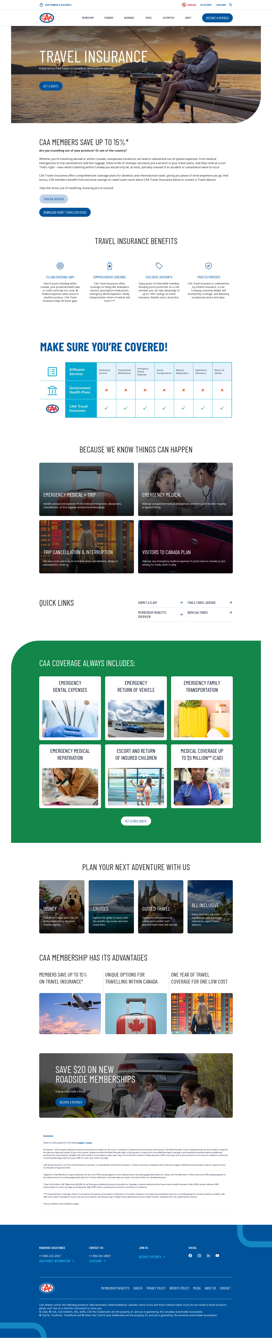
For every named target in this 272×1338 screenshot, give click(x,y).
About (188, 17)
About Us (210, 1288)
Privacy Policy (156, 1288)
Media (197, 1288)
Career (137, 1288)
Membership (88, 17)
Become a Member (217, 18)
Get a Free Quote (136, 821)
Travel (148, 17)
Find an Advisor (54, 199)
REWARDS (109, 17)
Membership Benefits (115, 1288)
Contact (225, 1288)
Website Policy (179, 1288)
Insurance (129, 17)
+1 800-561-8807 (100, 1256)
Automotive (169, 17)
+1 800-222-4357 (50, 1256)
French (88, 1143)
